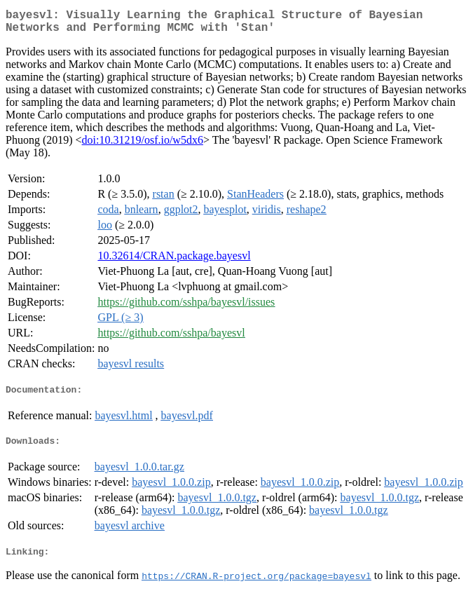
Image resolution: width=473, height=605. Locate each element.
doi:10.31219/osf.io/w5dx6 (142, 145)
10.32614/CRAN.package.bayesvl (173, 261)
